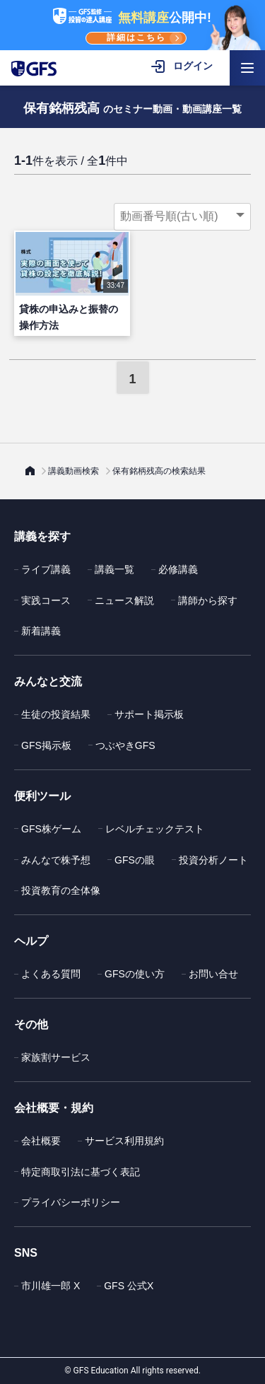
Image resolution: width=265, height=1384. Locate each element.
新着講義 (41, 630)
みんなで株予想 (55, 860)
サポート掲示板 (149, 714)
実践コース (46, 600)
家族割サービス (55, 1057)
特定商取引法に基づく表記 (80, 1171)
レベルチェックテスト (154, 829)
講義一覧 (114, 569)
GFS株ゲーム (51, 829)
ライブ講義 (46, 569)
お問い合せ (213, 973)
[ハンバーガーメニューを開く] (247, 68)
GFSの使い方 (135, 973)
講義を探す (42, 536)
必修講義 (178, 569)
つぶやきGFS (125, 745)
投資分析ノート (213, 860)
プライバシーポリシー (70, 1202)
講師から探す (207, 600)
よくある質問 (51, 973)
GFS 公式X (128, 1285)
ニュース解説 (124, 600)
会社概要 (41, 1140)
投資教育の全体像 (60, 890)
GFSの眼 (134, 860)
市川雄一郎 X (50, 1285)
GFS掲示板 (46, 745)
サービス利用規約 (124, 1140)
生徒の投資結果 (55, 714)
